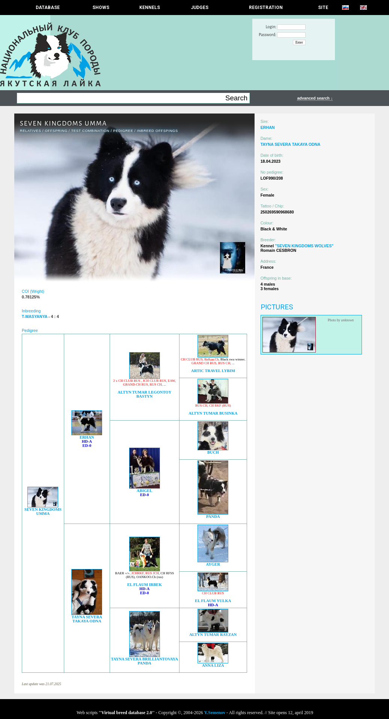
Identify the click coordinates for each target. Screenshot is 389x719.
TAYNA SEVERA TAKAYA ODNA (87, 619)
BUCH (213, 452)
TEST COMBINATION (90, 131)
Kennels (149, 7)
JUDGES (199, 7)
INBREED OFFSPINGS (157, 131)
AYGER (213, 564)
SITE (323, 7)
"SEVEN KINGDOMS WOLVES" (304, 246)
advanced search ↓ (315, 98)
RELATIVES (30, 131)
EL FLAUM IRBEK (144, 585)
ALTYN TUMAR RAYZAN (213, 635)
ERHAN (87, 437)
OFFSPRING (56, 131)
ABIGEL (144, 491)
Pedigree (123, 131)
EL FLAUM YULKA (213, 601)
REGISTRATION (266, 7)
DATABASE (48, 7)
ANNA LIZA (213, 665)
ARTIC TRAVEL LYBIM (213, 371)
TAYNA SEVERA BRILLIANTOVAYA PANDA (144, 661)
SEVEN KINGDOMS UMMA (43, 511)
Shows (100, 7)
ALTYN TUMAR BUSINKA (212, 413)
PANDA (213, 517)
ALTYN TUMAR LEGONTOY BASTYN (144, 394)
